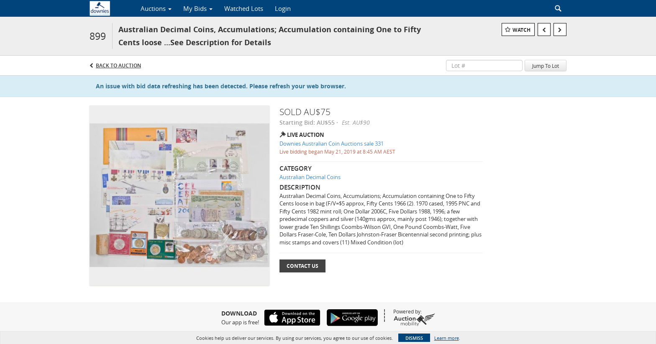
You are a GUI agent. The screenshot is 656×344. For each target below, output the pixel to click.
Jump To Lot (545, 65)
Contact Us (302, 266)
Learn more (446, 338)
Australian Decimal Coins (310, 177)
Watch (521, 29)
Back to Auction (118, 65)
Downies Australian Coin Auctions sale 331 (331, 143)
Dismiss (414, 338)
